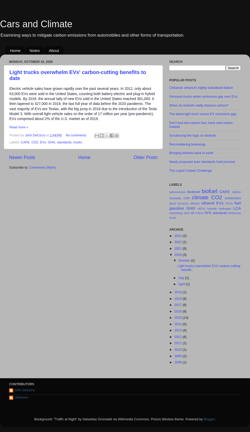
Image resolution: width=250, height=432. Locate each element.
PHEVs (199, 213)
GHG (51, 142)
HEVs (201, 208)
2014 (178, 324)
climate (200, 197)
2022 (178, 242)
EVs (43, 142)
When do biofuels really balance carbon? (199, 105)
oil (192, 213)
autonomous (177, 192)
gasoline (176, 208)
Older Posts (146, 157)
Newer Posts (22, 157)
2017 (178, 305)
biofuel (209, 191)
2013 (178, 330)
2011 (178, 343)
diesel (172, 203)
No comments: (77, 135)
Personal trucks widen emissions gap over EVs (203, 96)
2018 (178, 299)
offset (186, 213)
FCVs (229, 203)
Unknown (21, 397)
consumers (233, 198)
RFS (208, 213)
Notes (35, 50)
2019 (178, 292)
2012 (178, 337)
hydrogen (225, 208)
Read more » (18, 127)
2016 (178, 311)
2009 (178, 356)
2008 (178, 362)
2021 (178, 248)
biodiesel (193, 192)
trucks (77, 142)
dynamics (183, 203)
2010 (178, 349)
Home (15, 50)
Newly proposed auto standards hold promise (202, 162)
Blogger (209, 419)
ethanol (208, 203)
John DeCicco (24, 390)
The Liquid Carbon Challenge (190, 170)
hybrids (212, 208)
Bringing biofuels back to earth (191, 153)
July (181, 278)
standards (64, 142)
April (182, 284)
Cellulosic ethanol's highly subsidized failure (201, 88)
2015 (178, 318)
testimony (234, 213)
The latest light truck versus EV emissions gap (202, 114)
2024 (178, 236)
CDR (186, 198)
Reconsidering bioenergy (187, 144)
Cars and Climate (36, 24)
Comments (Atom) (42, 167)
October (184, 260)
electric (195, 203)
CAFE (25, 142)
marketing (175, 213)
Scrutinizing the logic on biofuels (192, 135)
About (54, 50)
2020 (178, 255)
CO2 (35, 142)
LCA (237, 208)
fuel (238, 203)
